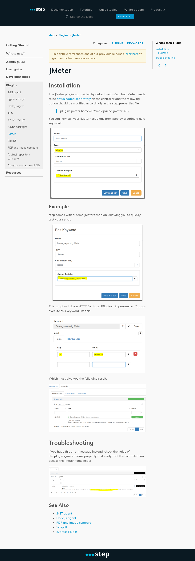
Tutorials (86, 9)
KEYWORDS (135, 43)
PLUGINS (118, 43)
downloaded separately (74, 99)
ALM (10, 113)
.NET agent (64, 513)
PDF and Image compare (74, 522)
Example (163, 53)
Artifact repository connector (19, 156)
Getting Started (17, 45)
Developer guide (18, 77)
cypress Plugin (66, 532)
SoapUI (61, 527)
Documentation (62, 9)
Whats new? (15, 53)
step (51, 35)
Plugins (63, 35)
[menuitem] (62, 9)
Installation (162, 49)
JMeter (76, 35)
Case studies (108, 9)
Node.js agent (66, 518)
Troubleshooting (165, 57)
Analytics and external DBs (24, 165)
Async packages (17, 127)
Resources (13, 172)
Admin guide (15, 62)
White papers (134, 9)
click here (132, 54)
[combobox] (88, 16)
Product (158, 9)
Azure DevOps (16, 120)
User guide (14, 69)
